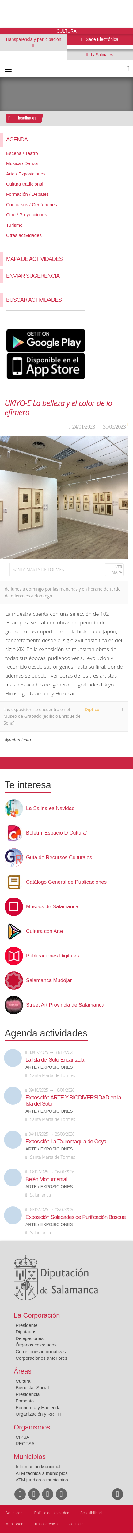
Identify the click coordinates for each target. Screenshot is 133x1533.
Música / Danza (22, 163)
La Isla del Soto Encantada (54, 1060)
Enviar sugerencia (32, 276)
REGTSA (25, 1443)
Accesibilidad (91, 1513)
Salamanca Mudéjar (49, 980)
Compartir (7, 763)
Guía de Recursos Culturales (59, 857)
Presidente (27, 1325)
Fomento (25, 1400)
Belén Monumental (46, 1179)
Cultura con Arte (44, 931)
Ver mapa (117, 569)
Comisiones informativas (41, 1351)
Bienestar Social (32, 1387)
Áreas (22, 1371)
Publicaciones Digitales (52, 956)
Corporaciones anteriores (41, 1358)
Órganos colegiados (36, 1344)
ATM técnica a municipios (42, 1473)
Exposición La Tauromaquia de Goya (65, 1141)
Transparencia (46, 1524)
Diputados (26, 1331)
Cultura (23, 1381)
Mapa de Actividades (34, 259)
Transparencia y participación (33, 39)
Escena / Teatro (22, 153)
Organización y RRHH (38, 1414)
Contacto (76, 1524)
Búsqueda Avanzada (119, 315)
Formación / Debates (27, 194)
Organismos (32, 1427)
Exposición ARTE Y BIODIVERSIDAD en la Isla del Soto (73, 1101)
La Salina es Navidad (50, 808)
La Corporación (37, 1315)
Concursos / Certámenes (31, 204)
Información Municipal (38, 1466)
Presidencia (28, 1394)
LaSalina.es (101, 54)
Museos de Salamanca (52, 907)
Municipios (30, 1456)
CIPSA (22, 1437)
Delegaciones (30, 1338)
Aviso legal (14, 1513)
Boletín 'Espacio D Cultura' (56, 833)
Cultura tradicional (24, 184)
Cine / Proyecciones (26, 214)
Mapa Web (14, 1524)
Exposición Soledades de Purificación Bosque (75, 1217)
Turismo (14, 225)
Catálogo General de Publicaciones (66, 882)
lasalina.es (27, 118)
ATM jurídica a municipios (42, 1479)
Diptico (92, 709)
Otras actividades (24, 235)
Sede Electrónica (101, 39)
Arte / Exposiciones (25, 173)
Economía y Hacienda (38, 1407)
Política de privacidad (51, 1513)
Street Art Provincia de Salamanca (65, 1005)
